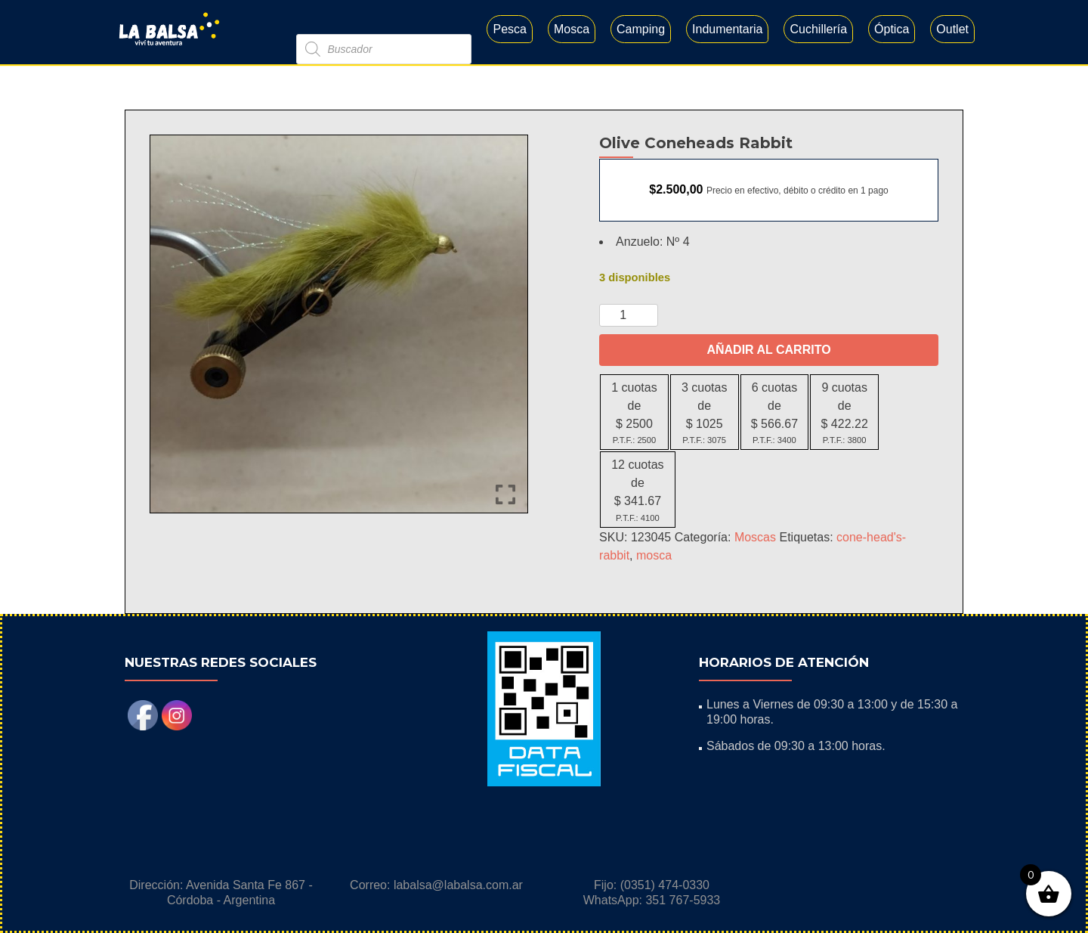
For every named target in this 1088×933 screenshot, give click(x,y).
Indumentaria (727, 29)
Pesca (509, 29)
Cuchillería (818, 29)
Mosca (571, 29)
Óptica (891, 29)
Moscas (755, 537)
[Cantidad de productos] (628, 315)
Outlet (952, 29)
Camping (641, 29)
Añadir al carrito (768, 349)
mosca (654, 555)
